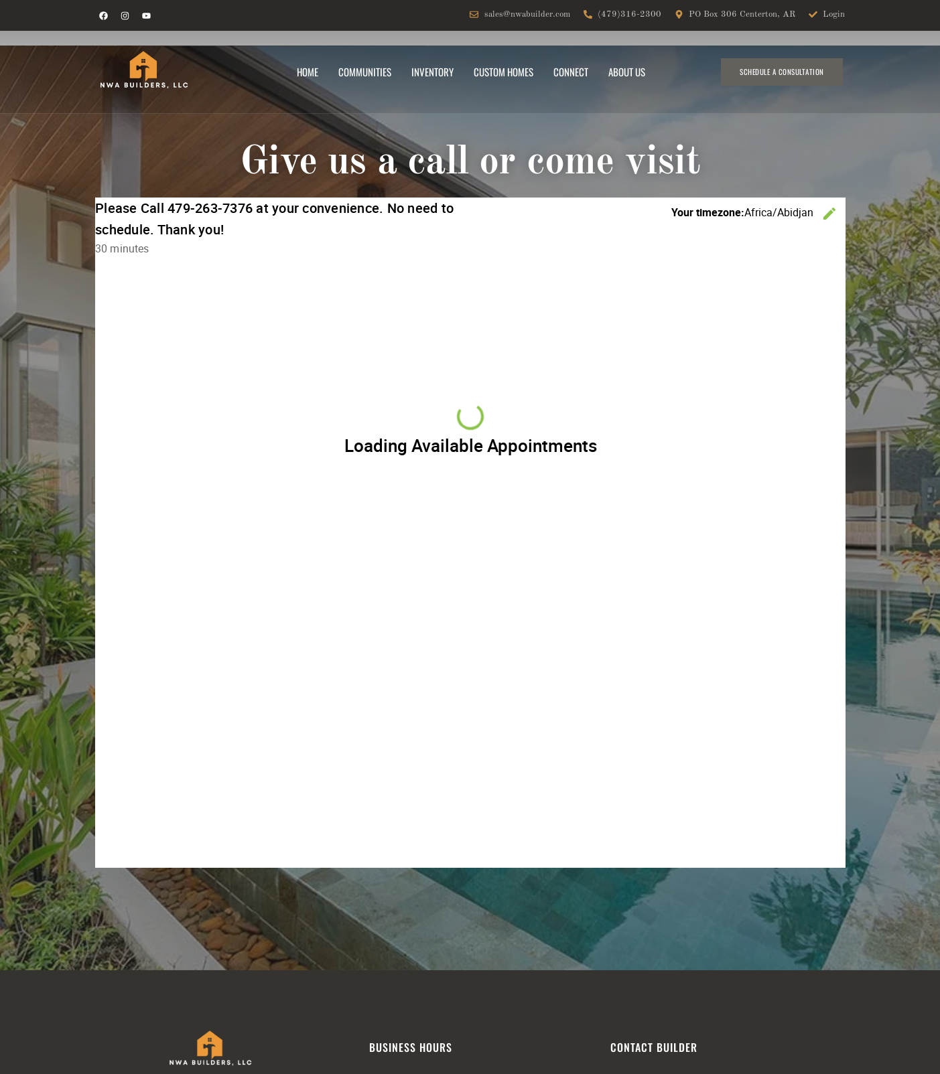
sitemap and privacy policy (675, 945)
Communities (364, 71)
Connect (570, 71)
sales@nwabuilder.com (146, 924)
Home (307, 71)
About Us (626, 71)
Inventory (432, 71)
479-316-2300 (129, 940)
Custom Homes (503, 71)
